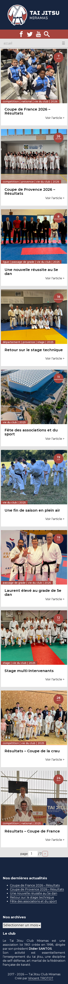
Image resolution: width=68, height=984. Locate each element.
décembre (58, 219)
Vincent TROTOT (40, 978)
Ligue (6, 262)
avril (58, 58)
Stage (41, 342)
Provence (27, 181)
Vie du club (41, 101)
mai (58, 540)
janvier (58, 139)
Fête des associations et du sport (33, 901)
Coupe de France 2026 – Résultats (35, 885)
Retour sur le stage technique (32, 897)
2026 (54, 101)
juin (58, 459)
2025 (56, 262)
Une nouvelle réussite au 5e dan (33, 893)
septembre (58, 379)
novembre (58, 299)
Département (11, 342)
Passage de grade (22, 262)
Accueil (8, 43)
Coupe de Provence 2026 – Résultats (37, 889)
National (26, 101)
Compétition (11, 101)
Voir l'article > (54, 118)
